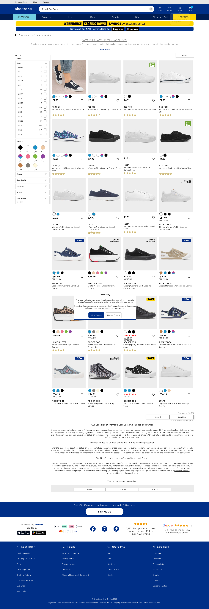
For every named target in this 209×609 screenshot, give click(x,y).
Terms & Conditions (70, 553)
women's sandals (181, 470)
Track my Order (23, 553)
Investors (157, 553)
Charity (156, 575)
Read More (105, 49)
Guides (111, 575)
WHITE (89, 489)
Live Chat (21, 586)
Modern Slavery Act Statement (75, 575)
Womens (24, 35)
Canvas (36, 35)
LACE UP (122, 489)
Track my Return (24, 569)
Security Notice (68, 564)
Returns (20, 564)
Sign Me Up (104, 511)
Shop (110, 553)
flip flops (125, 473)
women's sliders (113, 473)
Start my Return (24, 575)
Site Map (111, 564)
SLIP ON (155, 489)
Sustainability (158, 564)
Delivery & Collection (26, 559)
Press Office (158, 559)
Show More (182, 417)
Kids (109, 559)
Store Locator (113, 569)
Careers (156, 580)
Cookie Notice (68, 569)
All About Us (158, 569)
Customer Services (25, 580)
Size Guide (21, 591)
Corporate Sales (160, 586)
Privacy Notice (68, 559)
